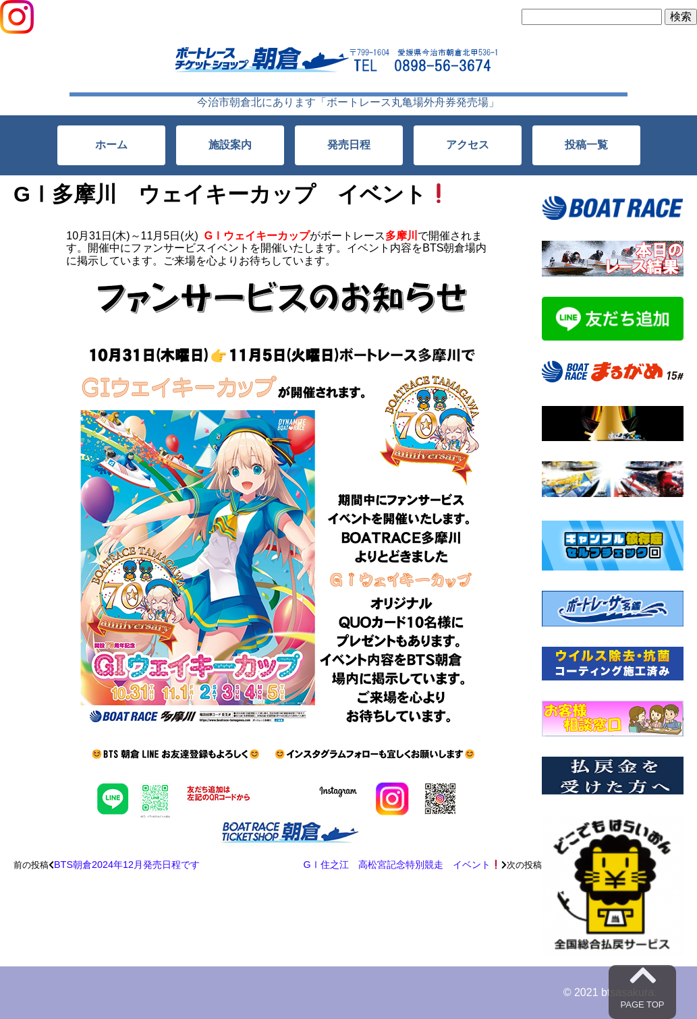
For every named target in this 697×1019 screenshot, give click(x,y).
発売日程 (348, 144)
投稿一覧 (586, 144)
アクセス (467, 144)
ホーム (111, 144)
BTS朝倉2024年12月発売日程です (127, 864)
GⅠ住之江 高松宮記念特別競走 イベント (402, 864)
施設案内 (230, 144)
